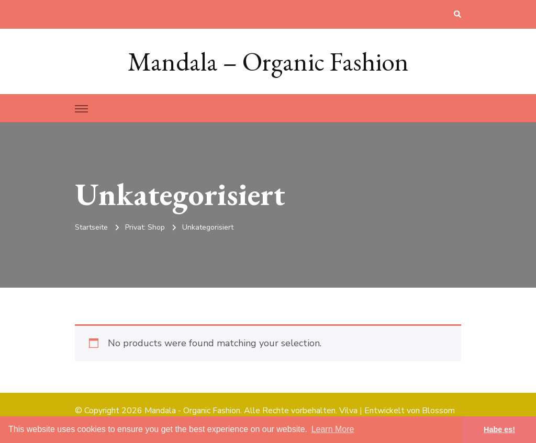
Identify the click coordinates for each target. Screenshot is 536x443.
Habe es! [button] (499, 429)
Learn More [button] (332, 429)
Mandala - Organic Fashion (192, 410)
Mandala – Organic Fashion (268, 61)
